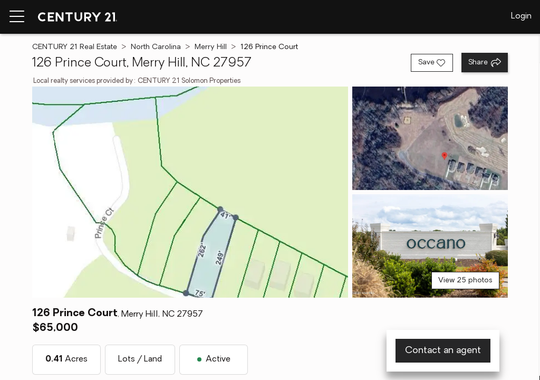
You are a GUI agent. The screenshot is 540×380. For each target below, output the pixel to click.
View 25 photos (465, 280)
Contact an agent (443, 351)
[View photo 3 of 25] (430, 246)
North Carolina (156, 47)
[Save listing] (432, 63)
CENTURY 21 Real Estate (74, 47)
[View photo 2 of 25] (430, 138)
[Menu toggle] (16, 16)
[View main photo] (190, 192)
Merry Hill (211, 47)
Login (521, 16)
